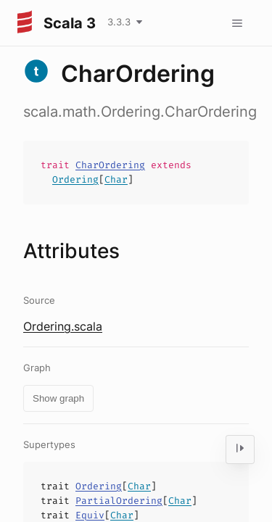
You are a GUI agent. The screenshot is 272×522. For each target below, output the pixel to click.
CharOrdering (110, 165)
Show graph (58, 398)
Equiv (89, 515)
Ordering (75, 179)
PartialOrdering (118, 500)
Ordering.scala (62, 326)
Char (116, 179)
